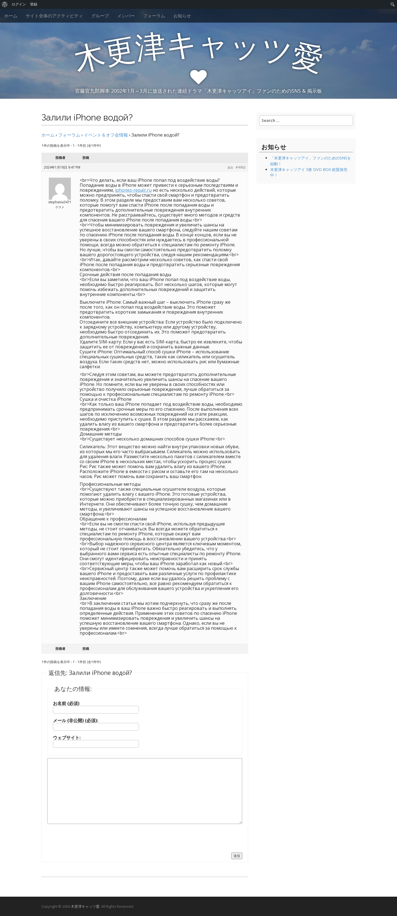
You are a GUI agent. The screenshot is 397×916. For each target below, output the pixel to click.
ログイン (19, 4)
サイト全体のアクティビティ (54, 16)
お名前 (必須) (66, 703)
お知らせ (182, 16)
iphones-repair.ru (133, 190)
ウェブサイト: (67, 737)
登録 (33, 4)
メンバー (126, 16)
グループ (100, 16)
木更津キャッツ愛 (85, 906)
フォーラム (154, 16)
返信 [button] (230, 167)
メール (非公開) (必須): (75, 720)
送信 (237, 855)
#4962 (241, 167)
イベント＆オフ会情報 (106, 135)
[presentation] (89, 837)
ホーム (10, 16)
